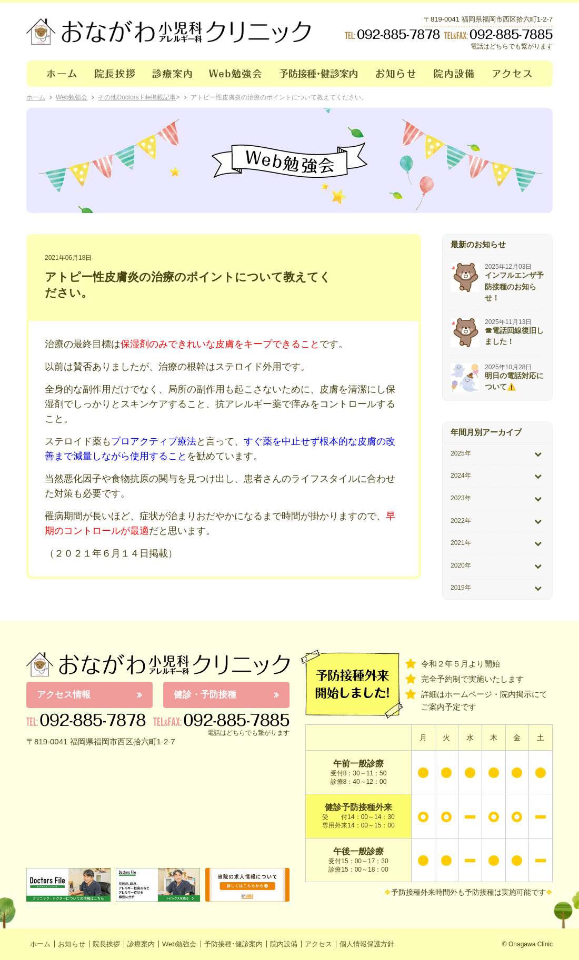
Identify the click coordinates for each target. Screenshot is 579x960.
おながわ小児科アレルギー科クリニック (158, 664)
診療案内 (172, 73)
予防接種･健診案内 (319, 73)
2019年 (461, 587)
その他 (107, 97)
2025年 (461, 453)
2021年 (461, 543)
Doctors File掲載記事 (146, 97)
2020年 (461, 565)
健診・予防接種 (205, 695)
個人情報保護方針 (367, 944)
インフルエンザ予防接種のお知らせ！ (514, 286)
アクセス (518, 73)
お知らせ (396, 73)
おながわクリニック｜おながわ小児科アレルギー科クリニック (168, 31)
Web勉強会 (236, 73)
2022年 (461, 520)
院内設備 (454, 73)
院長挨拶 (115, 73)
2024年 (461, 475)
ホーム (56, 73)
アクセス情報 (64, 695)
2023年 (461, 498)
